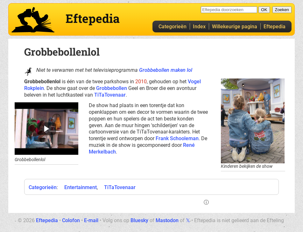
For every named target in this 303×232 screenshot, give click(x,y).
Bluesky (139, 220)
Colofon (71, 220)
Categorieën (173, 27)
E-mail (91, 220)
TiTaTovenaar (110, 95)
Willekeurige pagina (234, 27)
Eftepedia (274, 27)
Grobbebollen (111, 88)
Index (199, 27)
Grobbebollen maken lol (165, 70)
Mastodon (167, 220)
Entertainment (80, 187)
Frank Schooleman (177, 138)
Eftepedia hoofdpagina (32, 19)
